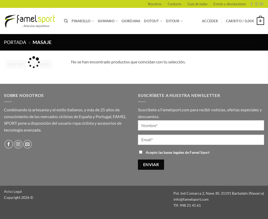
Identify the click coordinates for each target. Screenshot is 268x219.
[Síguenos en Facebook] (251, 4)
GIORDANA (130, 21)
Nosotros (155, 4)
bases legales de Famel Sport (186, 152)
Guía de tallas (197, 4)
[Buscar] (66, 21)
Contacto (175, 4)
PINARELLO (83, 21)
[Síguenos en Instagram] (256, 4)
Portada (15, 42)
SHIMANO (108, 21)
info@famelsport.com (191, 199)
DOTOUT (153, 21)
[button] (210, 21)
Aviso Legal (13, 191)
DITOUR (174, 21)
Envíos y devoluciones (229, 4)
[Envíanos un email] (261, 4)
